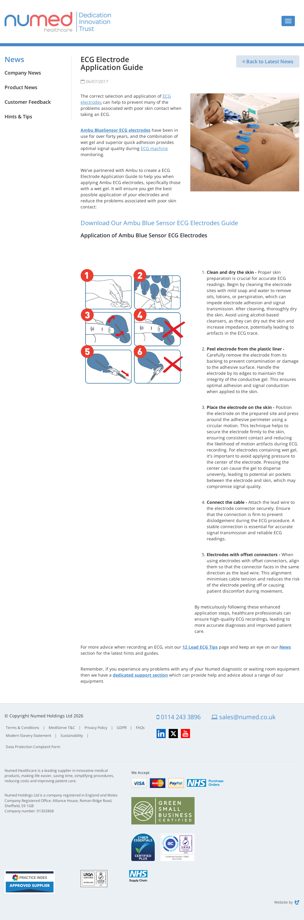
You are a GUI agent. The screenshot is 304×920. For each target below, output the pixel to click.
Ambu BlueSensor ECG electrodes (115, 130)
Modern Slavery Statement (28, 735)
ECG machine (154, 148)
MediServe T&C (62, 727)
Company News (23, 72)
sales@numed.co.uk (243, 717)
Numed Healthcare (58, 21)
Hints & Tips (18, 116)
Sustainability (71, 735)
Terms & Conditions (22, 727)
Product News (21, 87)
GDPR (121, 727)
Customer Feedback (28, 102)
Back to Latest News (267, 61)
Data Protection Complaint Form (33, 746)
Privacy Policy (96, 727)
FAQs (140, 727)
